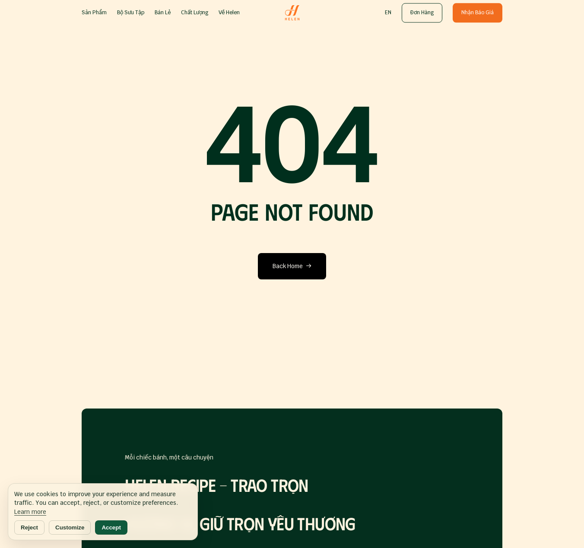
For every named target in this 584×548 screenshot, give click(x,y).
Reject (29, 527)
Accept (111, 527)
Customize (69, 527)
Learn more (30, 512)
